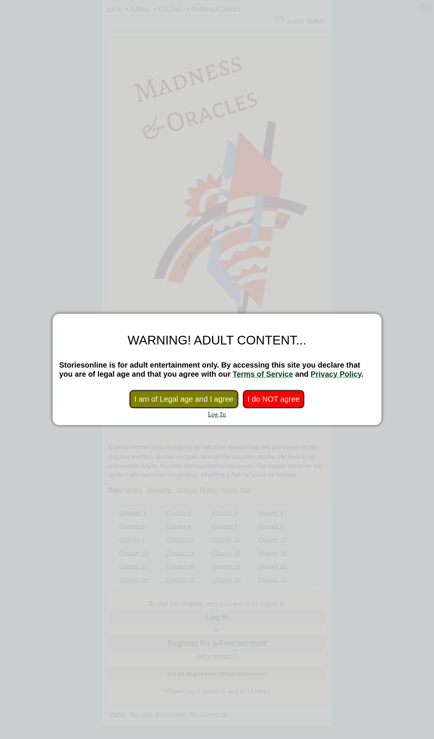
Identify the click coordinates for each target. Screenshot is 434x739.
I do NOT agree (273, 399)
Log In (217, 414)
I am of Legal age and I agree (183, 399)
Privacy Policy (336, 374)
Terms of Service (263, 374)
